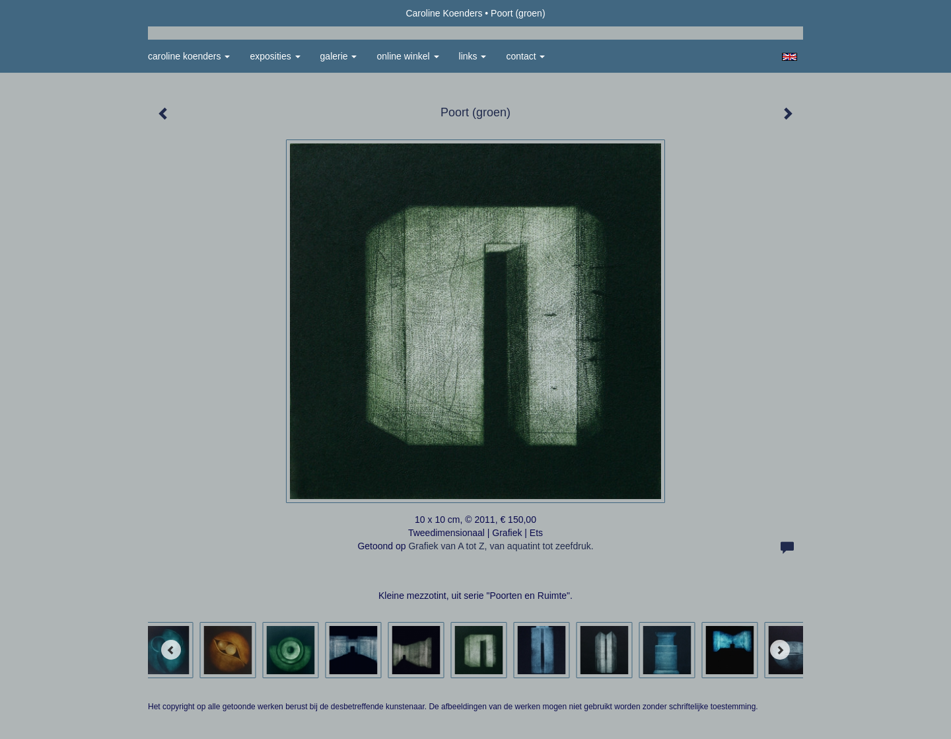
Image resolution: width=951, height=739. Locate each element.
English (789, 57)
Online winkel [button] (407, 56)
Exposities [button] (275, 56)
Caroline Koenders (443, 13)
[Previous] (171, 650)
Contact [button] (525, 56)
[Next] (780, 650)
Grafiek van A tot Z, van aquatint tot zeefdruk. (500, 546)
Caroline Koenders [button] (189, 56)
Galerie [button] (338, 56)
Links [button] (473, 56)
